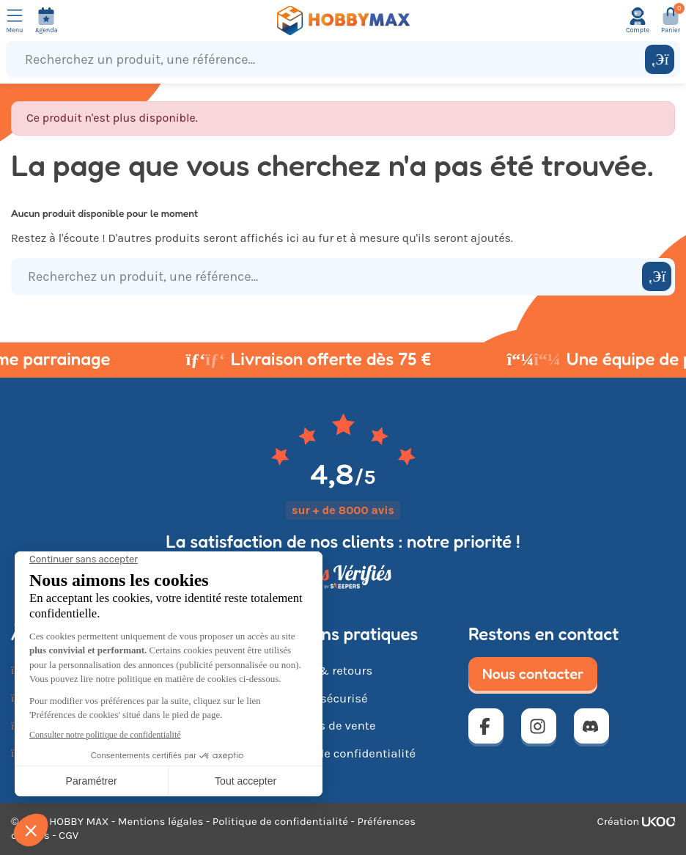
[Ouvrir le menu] (14, 20)
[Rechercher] (659, 59)
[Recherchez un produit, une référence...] (329, 59)
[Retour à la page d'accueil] (343, 20)
